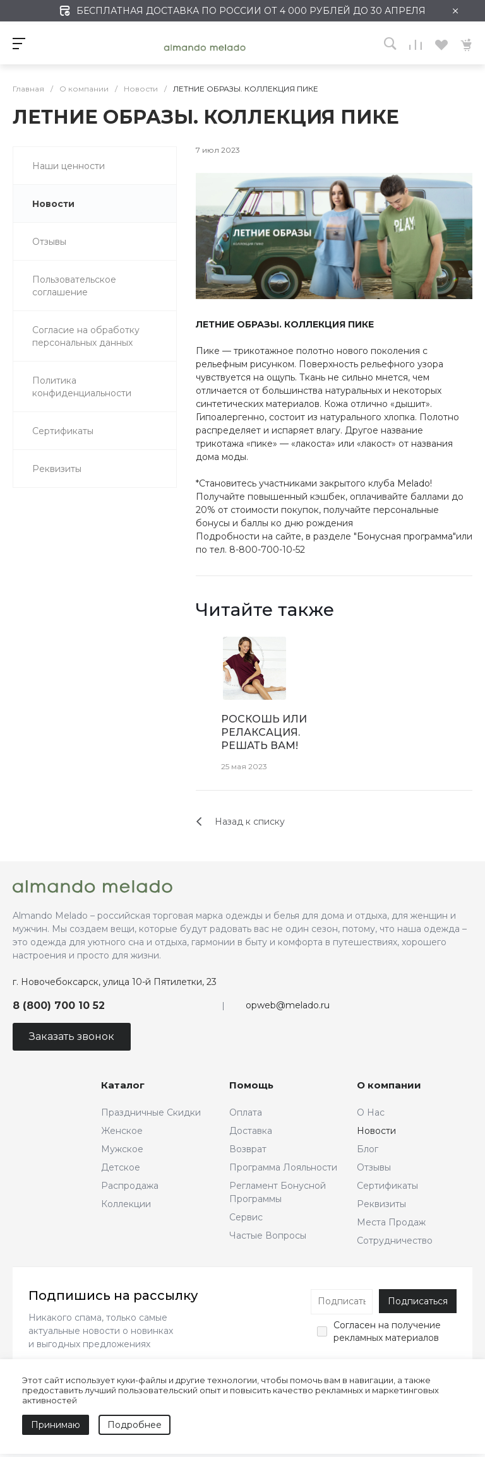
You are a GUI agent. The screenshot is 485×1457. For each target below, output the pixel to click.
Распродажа (130, 1185)
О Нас (371, 1112)
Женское (122, 1130)
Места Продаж (391, 1222)
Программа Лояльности (283, 1167)
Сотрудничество (395, 1240)
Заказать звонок (71, 1036)
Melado (413, 483)
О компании (389, 1085)
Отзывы (374, 1167)
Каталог (123, 1085)
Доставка (250, 1130)
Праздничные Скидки (151, 1112)
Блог (367, 1149)
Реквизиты (381, 1204)
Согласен (354, 1325)
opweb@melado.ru (288, 1005)
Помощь (251, 1085)
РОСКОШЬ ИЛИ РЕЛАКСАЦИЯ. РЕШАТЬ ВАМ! (264, 732)
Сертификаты (387, 1185)
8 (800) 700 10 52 (59, 1006)
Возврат (247, 1149)
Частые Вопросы (267, 1235)
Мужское (122, 1149)
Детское (120, 1167)
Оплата (245, 1112)
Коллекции (126, 1204)
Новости (376, 1130)
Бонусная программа (405, 536)
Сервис (246, 1217)
